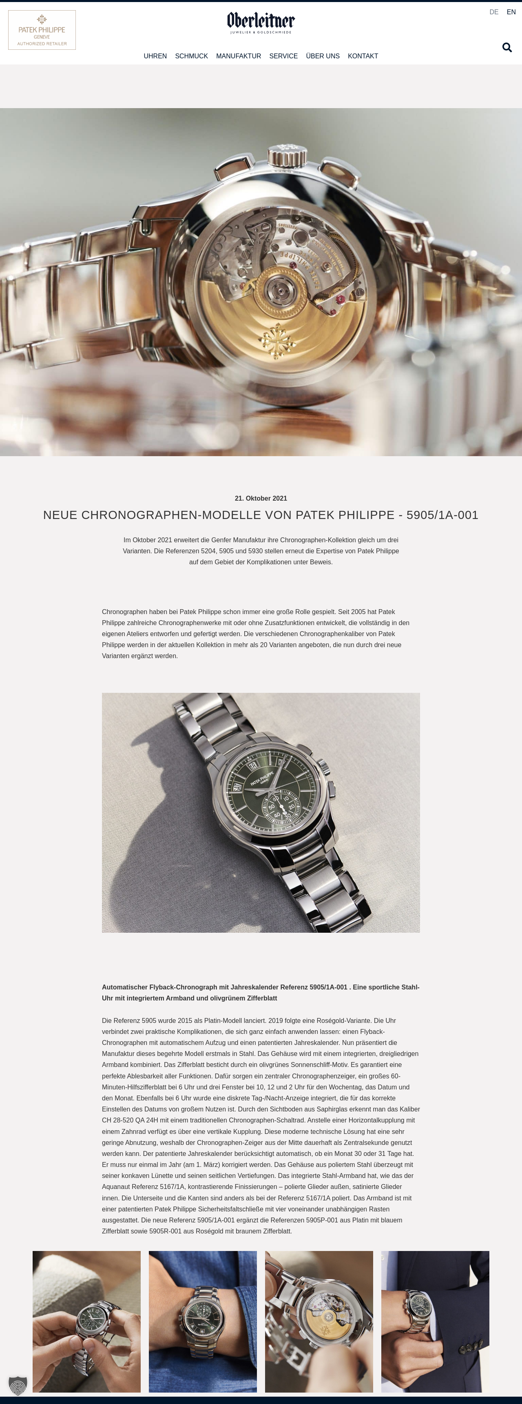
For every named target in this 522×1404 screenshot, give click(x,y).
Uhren (155, 56)
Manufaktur (238, 56)
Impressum (498, 1380)
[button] (507, 47)
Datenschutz (465, 1380)
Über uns (323, 56)
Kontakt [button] (363, 56)
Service (284, 56)
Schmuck (191, 56)
